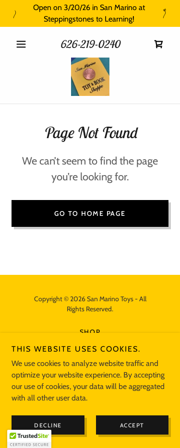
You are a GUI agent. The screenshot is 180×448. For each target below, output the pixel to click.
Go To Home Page (89, 213)
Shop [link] (90, 332)
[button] (23, 44)
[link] (158, 44)
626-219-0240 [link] (90, 44)
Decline (48, 425)
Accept (132, 425)
